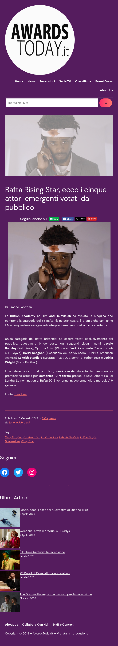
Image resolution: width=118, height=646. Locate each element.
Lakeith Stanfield (69, 437)
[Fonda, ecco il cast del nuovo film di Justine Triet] (10, 518)
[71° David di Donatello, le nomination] (10, 581)
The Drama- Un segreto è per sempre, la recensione (56, 594)
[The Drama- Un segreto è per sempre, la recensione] (10, 602)
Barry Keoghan (13, 437)
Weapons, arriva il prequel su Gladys (45, 531)
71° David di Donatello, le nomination (45, 573)
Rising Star (27, 441)
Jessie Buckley (49, 437)
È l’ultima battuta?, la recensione (42, 552)
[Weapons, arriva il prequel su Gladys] (10, 539)
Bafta (45, 418)
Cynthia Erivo (31, 437)
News (52, 418)
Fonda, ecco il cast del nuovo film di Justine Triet (54, 510)
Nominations (12, 441)
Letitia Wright (88, 437)
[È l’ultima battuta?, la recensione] (10, 560)
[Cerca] (105, 102)
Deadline (20, 394)
